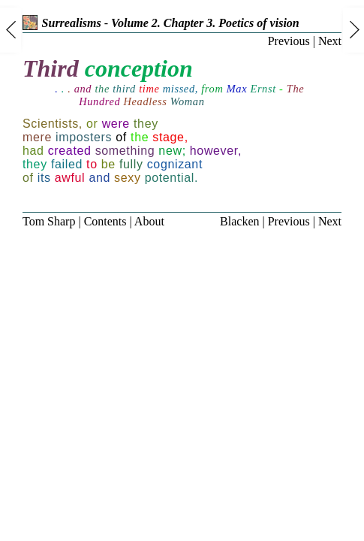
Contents (105, 221)
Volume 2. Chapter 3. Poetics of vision (205, 23)
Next (329, 41)
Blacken (239, 221)
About (149, 221)
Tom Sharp (49, 221)
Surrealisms (62, 23)
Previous (289, 41)
